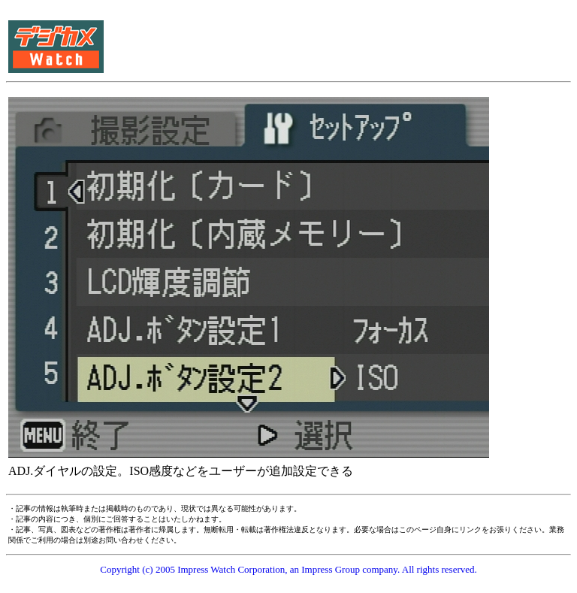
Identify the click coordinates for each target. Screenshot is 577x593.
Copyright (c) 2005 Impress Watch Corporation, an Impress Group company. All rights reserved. (288, 569)
